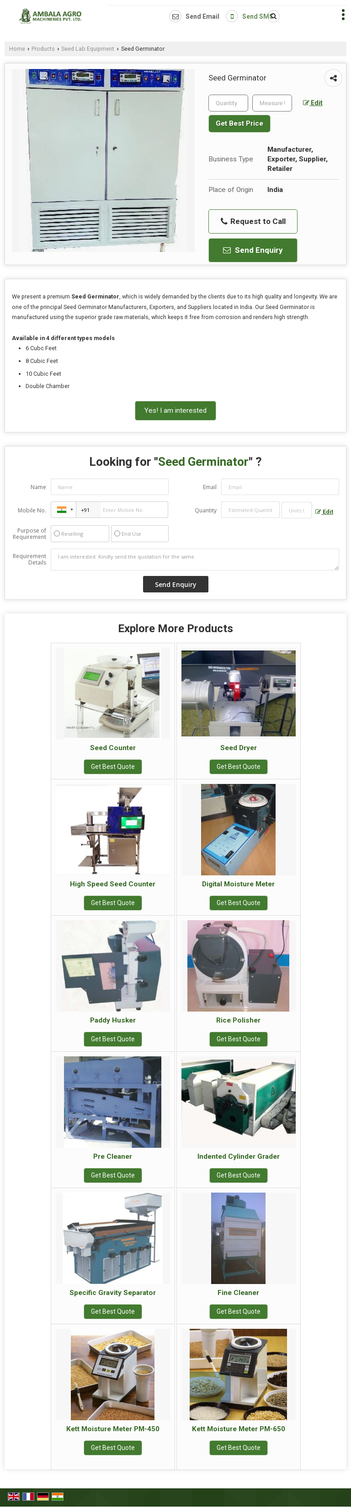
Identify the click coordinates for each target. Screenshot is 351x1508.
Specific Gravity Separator (112, 1293)
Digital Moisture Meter (238, 884)
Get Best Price (239, 123)
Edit (313, 103)
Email (210, 487)
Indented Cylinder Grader (238, 1156)
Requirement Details (29, 559)
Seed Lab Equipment (87, 48)
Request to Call (253, 221)
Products (43, 48)
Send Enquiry (253, 250)
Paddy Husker (113, 1020)
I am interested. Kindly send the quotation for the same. (195, 559)
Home (17, 48)
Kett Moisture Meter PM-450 (113, 1429)
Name (38, 487)
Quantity (206, 510)
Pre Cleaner (112, 1156)
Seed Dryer (238, 748)
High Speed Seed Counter (112, 884)
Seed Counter (113, 748)
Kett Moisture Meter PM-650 (238, 1429)
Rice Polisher (238, 1020)
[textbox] (272, 103)
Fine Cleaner (238, 1293)
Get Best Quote (113, 766)
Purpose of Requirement (29, 534)
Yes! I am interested (175, 410)
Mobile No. (32, 510)
